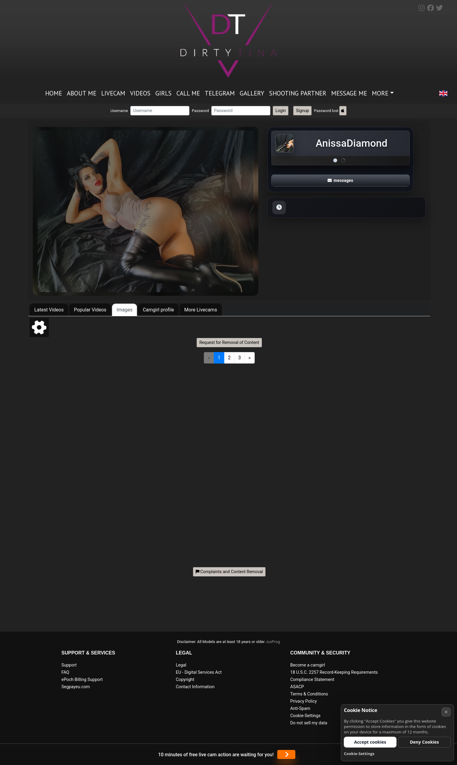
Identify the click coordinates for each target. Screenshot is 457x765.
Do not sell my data (308, 723)
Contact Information (195, 686)
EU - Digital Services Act (199, 672)
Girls (163, 93)
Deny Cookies (424, 742)
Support (69, 665)
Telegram (220, 93)
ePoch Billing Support (82, 679)
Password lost (326, 110)
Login (280, 110)
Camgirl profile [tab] (158, 310)
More (380, 93)
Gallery (252, 93)
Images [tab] (124, 310)
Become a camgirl (307, 665)
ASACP (297, 686)
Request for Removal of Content (229, 342)
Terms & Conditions (309, 694)
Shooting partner (297, 93)
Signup (302, 110)
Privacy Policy (303, 701)
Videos (140, 93)
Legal (181, 665)
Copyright (185, 679)
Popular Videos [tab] (90, 310)
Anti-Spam (300, 708)
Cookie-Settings (305, 715)
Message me (349, 93)
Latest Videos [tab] (49, 310)
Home (53, 93)
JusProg (273, 641)
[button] (443, 93)
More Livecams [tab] (200, 310)
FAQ (65, 672)
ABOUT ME (81, 93)
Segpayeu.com (75, 686)
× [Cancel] (446, 712)
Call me (188, 93)
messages (340, 180)
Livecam (113, 93)
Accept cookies (370, 742)
